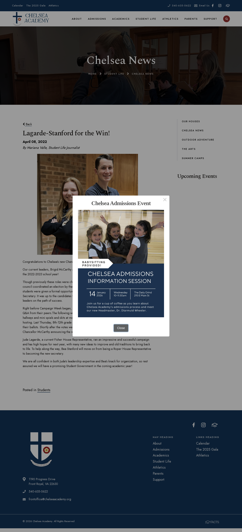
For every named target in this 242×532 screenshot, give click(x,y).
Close (121, 328)
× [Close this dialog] (165, 200)
